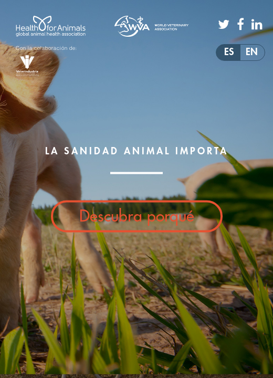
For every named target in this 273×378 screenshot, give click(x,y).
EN (252, 52)
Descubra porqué (136, 216)
